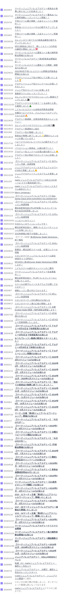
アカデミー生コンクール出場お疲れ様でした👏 (36, 151)
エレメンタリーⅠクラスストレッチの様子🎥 (35, 125)
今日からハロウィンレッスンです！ (31, 224)
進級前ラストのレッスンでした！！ (31, 93)
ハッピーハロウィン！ (25, 220)
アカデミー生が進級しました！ (29, 132)
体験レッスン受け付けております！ (31, 290)
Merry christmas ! (23, 192)
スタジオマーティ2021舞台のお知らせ (32, 300)
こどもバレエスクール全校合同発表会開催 (34, 109)
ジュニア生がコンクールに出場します (32, 90)
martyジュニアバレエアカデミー (30, 588)
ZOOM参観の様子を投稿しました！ (31, 233)
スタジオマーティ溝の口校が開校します (33, 303)
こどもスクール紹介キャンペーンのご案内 (34, 268)
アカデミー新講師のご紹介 (27, 129)
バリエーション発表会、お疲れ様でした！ (34, 148)
